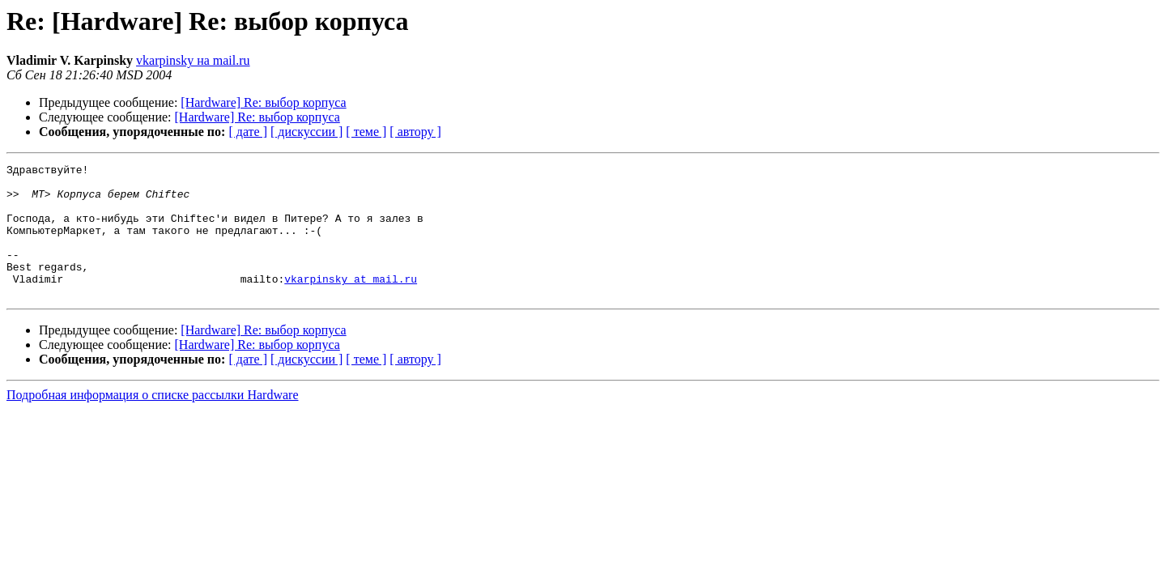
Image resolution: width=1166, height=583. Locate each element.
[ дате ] (247, 131)
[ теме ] (366, 131)
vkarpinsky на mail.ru (193, 60)
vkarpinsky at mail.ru (350, 303)
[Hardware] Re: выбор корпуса (263, 102)
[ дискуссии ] (306, 131)
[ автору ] (414, 131)
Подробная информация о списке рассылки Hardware (152, 421)
